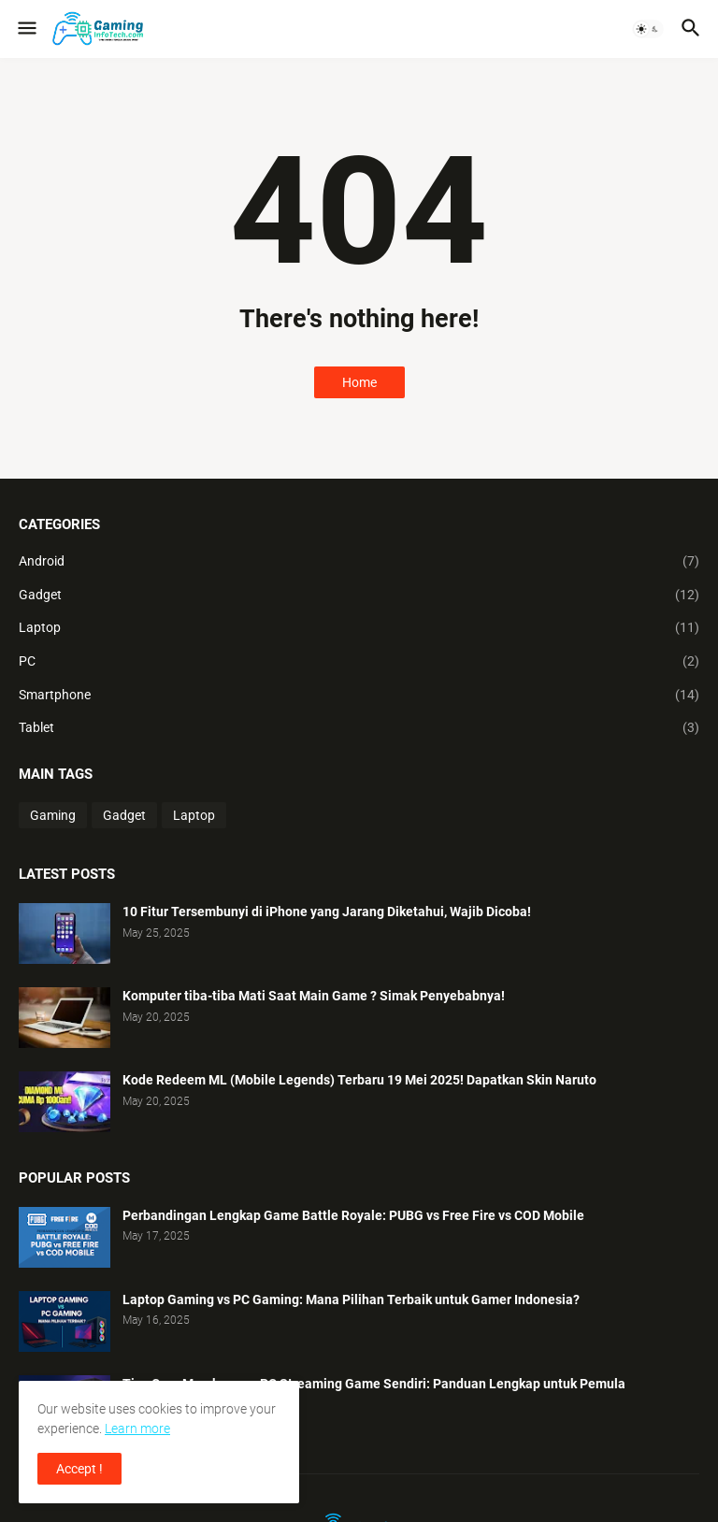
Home (359, 382)
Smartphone (359, 695)
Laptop (359, 628)
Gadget (359, 595)
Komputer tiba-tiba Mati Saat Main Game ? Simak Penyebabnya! (313, 995)
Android (359, 562)
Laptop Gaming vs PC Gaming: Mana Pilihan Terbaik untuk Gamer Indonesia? (351, 1299)
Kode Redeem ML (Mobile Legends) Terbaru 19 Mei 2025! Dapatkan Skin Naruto (359, 1079)
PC (359, 662)
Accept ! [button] (79, 1468)
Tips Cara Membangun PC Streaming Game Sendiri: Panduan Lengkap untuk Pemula (373, 1383)
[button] (25, 29)
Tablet (359, 728)
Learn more (137, 1428)
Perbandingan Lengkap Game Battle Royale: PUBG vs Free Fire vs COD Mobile (353, 1215)
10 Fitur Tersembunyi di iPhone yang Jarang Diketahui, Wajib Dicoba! (326, 911)
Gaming (53, 815)
